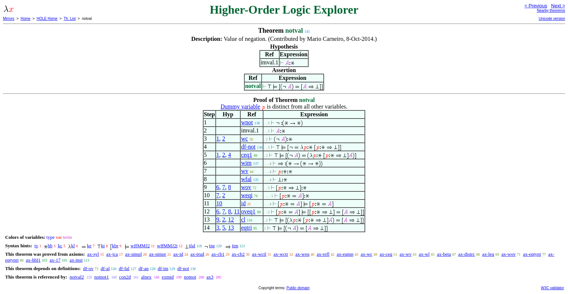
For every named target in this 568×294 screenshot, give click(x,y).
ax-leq (488, 254)
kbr (115, 245)
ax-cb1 (218, 254)
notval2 (76, 277)
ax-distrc (466, 254)
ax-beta (444, 254)
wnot (247, 122)
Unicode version (552, 19)
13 (231, 227)
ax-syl (93, 254)
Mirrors (8, 19)
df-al (105, 268)
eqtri (246, 227)
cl (243, 219)
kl (73, 245)
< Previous (535, 5)
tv (36, 245)
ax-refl (323, 254)
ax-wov (509, 254)
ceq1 (246, 155)
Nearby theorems (551, 10)
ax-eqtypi (532, 254)
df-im (163, 268)
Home (25, 19)
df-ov (88, 268)
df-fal (124, 268)
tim (235, 245)
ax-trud (197, 254)
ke (89, 245)
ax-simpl (133, 254)
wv (244, 171)
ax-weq (302, 254)
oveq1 (248, 211)
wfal (246, 179)
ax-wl (424, 254)
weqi (246, 195)
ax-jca (112, 254)
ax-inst (75, 260)
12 (231, 219)
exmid (168, 277)
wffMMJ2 (140, 245)
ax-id (178, 254)
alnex (146, 277)
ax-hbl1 (33, 260)
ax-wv (406, 254)
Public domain (298, 288)
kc (60, 245)
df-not (248, 147)
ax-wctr (281, 254)
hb (50, 245)
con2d (125, 277)
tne (212, 245)
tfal (192, 245)
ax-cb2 (238, 254)
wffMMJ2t (167, 245)
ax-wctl (259, 254)
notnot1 (101, 277)
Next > (558, 5)
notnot (190, 277)
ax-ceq (386, 254)
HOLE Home (47, 19)
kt (103, 245)
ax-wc (367, 254)
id (243, 203)
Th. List (70, 19)
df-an (143, 268)
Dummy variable (240, 106)
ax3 (209, 277)
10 (219, 203)
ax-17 (55, 260)
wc (244, 138)
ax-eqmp (345, 254)
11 (237, 211)
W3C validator (552, 288)
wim (246, 163)
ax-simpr (157, 254)
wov (246, 187)
